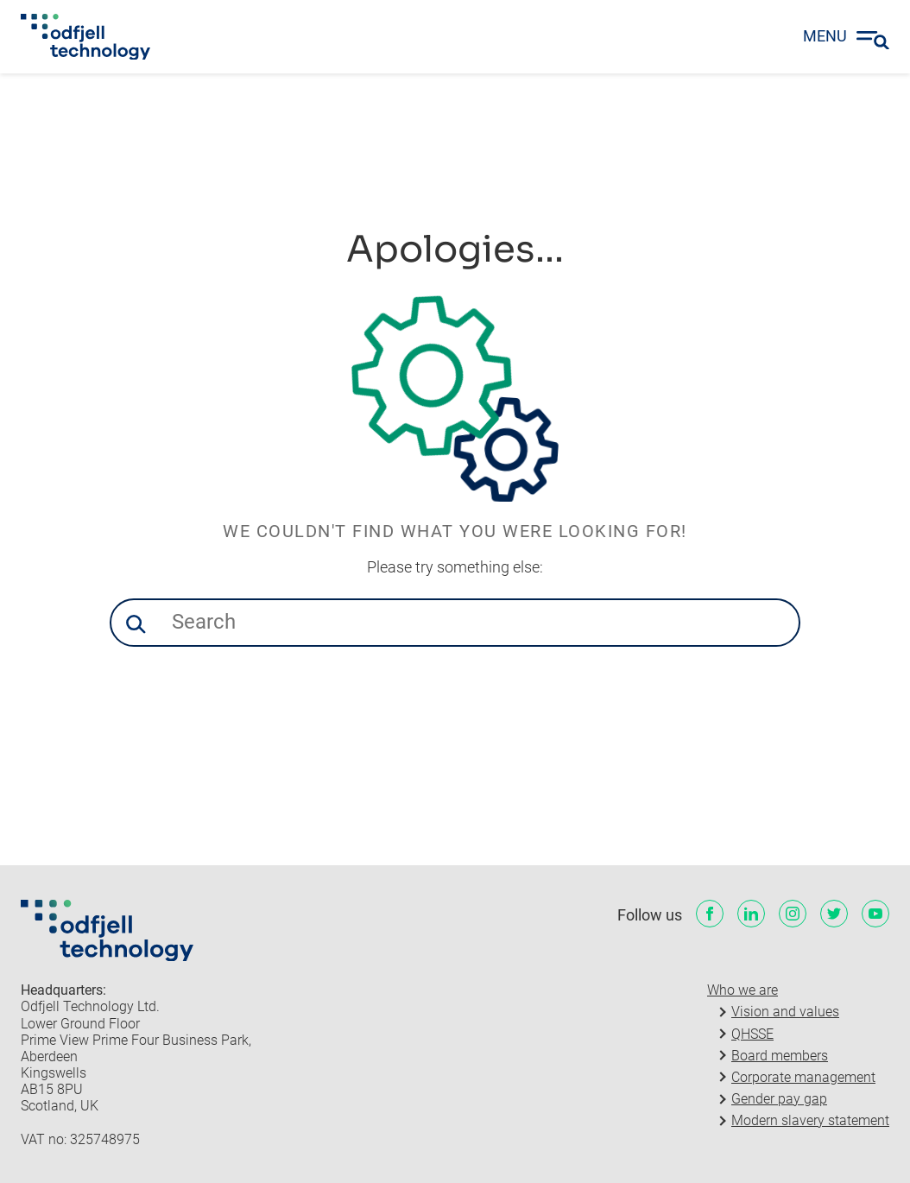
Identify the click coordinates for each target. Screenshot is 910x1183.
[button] (135, 624)
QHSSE (752, 1034)
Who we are (742, 990)
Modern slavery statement (810, 1120)
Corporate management (803, 1077)
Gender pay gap (779, 1099)
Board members (779, 1055)
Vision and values (785, 1011)
